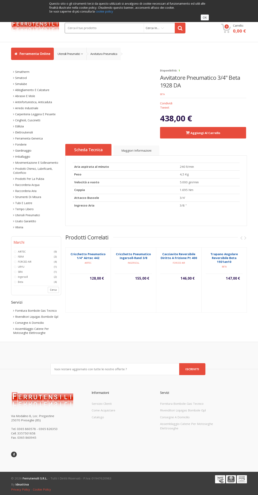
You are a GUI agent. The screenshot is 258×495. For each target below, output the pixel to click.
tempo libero (24, 209)
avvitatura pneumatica (103, 54)
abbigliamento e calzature (32, 90)
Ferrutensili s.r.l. (35, 478)
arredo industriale (26, 108)
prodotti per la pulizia (29, 179)
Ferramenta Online (32, 53)
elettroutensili (24, 132)
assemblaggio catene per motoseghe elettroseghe (31, 331)
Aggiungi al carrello (203, 133)
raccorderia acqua (27, 185)
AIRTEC (88, 266)
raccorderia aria (25, 191)
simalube (21, 84)
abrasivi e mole (25, 96)
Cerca (53, 290)
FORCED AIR (179, 266)
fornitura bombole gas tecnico (36, 311)
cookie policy (42, 489)
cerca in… (152, 28)
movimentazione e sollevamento (36, 163)
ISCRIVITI (192, 369)
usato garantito (25, 221)
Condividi (166, 103)
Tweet (164, 107)
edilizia (19, 126)
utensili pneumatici (70, 54)
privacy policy (20, 489)
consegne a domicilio (29, 323)
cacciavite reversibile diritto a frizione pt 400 (179, 260)
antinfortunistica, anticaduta (33, 102)
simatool (21, 78)
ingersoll (133, 266)
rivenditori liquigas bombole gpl (36, 317)
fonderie (21, 144)
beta (162, 94)
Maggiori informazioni (136, 150)
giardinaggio (23, 150)
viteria (19, 227)
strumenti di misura (28, 197)
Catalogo (98, 417)
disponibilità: (168, 70)
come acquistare (103, 410)
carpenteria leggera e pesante (35, 114)
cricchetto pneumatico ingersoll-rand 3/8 (133, 260)
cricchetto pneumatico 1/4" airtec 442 (88, 260)
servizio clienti (102, 404)
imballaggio (22, 156)
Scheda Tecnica (88, 149)
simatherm (22, 72)
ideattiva (22, 484)
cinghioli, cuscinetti (27, 120)
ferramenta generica (29, 138)
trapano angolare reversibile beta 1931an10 (224, 261)
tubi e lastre (23, 203)
